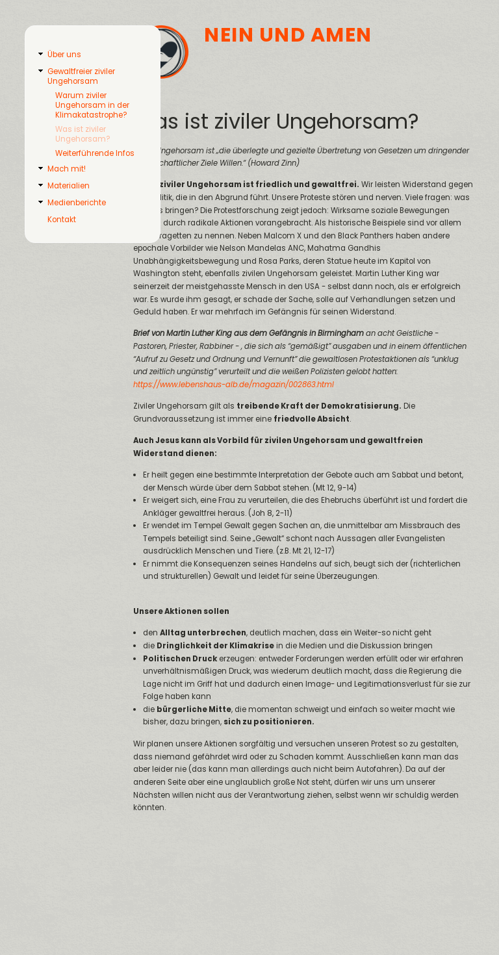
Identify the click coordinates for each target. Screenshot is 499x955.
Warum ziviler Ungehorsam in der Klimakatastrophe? (92, 105)
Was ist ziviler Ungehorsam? (82, 134)
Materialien (68, 186)
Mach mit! (66, 169)
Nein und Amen (288, 35)
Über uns (64, 54)
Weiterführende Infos (94, 153)
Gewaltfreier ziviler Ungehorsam (81, 76)
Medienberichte (76, 202)
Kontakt (61, 219)
